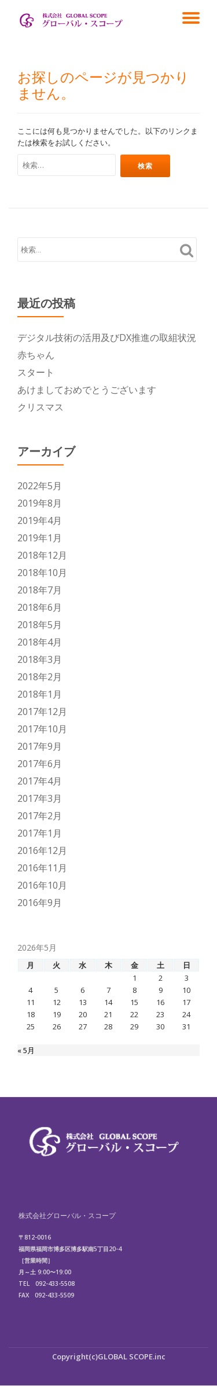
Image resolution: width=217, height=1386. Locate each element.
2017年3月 (39, 798)
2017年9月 (39, 746)
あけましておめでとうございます (86, 389)
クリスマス (40, 407)
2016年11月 (42, 867)
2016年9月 (39, 902)
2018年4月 (39, 642)
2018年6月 (39, 607)
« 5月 (26, 1050)
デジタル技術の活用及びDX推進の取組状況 (106, 337)
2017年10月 (42, 729)
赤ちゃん (35, 355)
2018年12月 (42, 555)
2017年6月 (39, 763)
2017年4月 (39, 781)
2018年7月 (39, 590)
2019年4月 (39, 520)
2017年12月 (42, 711)
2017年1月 (39, 833)
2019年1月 (39, 537)
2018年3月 (39, 659)
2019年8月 (39, 503)
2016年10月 (42, 885)
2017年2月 (39, 815)
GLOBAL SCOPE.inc (131, 1356)
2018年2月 (39, 676)
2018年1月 (39, 694)
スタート (35, 372)
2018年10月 (42, 572)
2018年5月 (39, 624)
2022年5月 (39, 485)
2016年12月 (42, 850)
